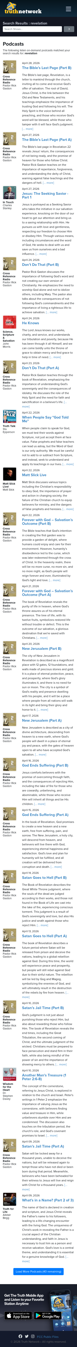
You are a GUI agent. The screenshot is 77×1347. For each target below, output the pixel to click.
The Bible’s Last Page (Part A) (47, 140)
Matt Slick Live (34, 475)
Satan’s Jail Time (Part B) (43, 1008)
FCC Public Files (47, 1337)
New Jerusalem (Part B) (41, 648)
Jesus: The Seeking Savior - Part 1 (45, 195)
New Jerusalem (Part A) (42, 720)
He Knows (30, 323)
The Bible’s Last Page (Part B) (46, 68)
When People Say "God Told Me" (45, 419)
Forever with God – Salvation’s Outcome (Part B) (47, 522)
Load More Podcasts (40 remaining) (38, 1271)
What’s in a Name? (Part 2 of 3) (48, 1200)
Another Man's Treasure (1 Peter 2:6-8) (44, 1077)
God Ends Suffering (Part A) (45, 815)
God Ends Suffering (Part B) (45, 765)
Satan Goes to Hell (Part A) (44, 936)
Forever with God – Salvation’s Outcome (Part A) (47, 593)
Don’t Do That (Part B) (40, 265)
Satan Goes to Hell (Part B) (44, 877)
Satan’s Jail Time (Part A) (43, 1146)
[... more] (27, 129)
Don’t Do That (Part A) (40, 368)
